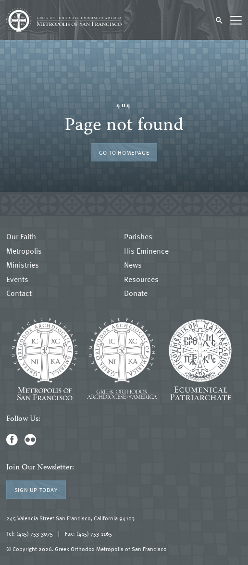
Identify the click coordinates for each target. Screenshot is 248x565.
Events (17, 279)
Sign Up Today (36, 489)
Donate (136, 293)
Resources (141, 279)
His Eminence (146, 251)
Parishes (138, 237)
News (133, 265)
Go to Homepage (124, 152)
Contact (19, 293)
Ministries (22, 265)
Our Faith (21, 237)
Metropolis (24, 251)
